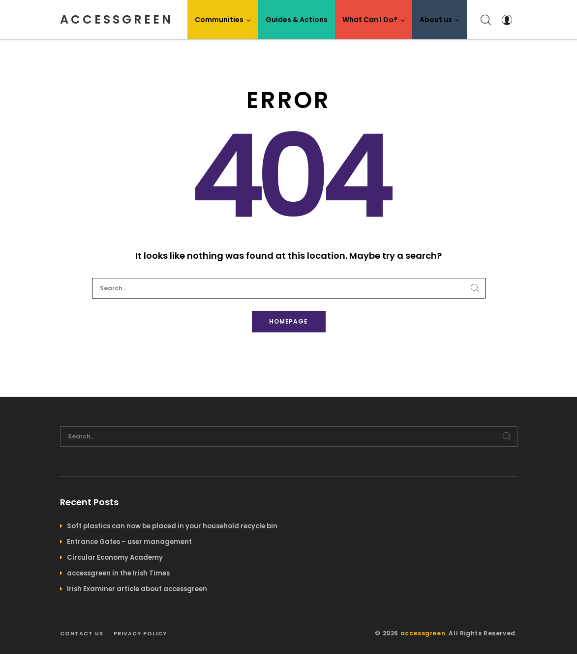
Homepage (288, 321)
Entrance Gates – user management (129, 541)
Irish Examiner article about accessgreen (137, 589)
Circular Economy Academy (115, 557)
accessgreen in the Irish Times (118, 573)
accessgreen (116, 19)
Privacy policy (140, 633)
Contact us (82, 633)
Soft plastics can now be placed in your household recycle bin (172, 526)
